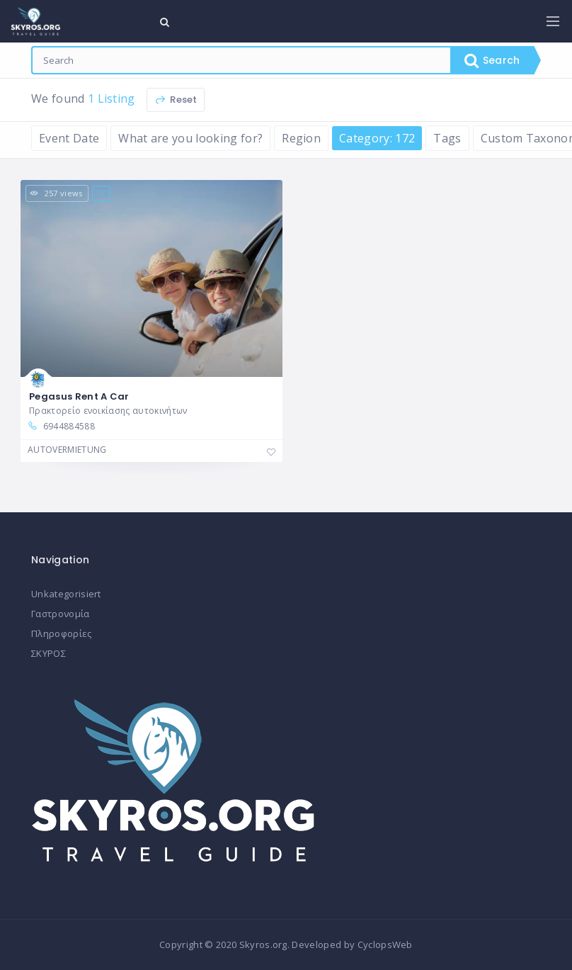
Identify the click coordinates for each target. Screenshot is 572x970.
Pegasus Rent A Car (79, 396)
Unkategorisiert (66, 593)
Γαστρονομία (60, 613)
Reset (175, 99)
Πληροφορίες (61, 633)
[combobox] (241, 60)
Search (492, 60)
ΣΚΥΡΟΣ (48, 653)
